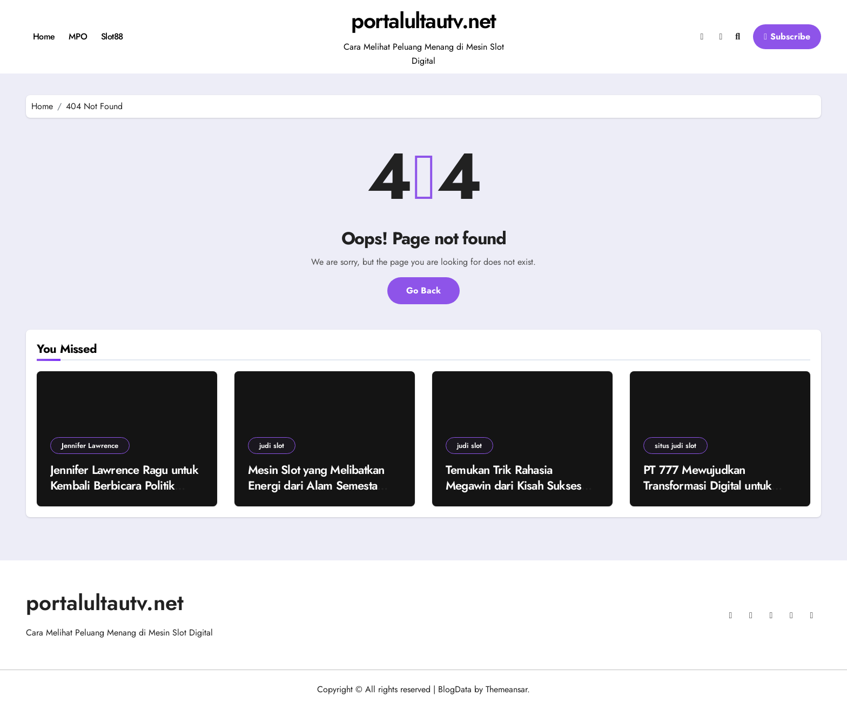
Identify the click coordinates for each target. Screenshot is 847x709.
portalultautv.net (423, 20)
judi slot (271, 445)
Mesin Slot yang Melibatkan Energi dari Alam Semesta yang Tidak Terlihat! (316, 485)
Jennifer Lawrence (90, 445)
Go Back (423, 290)
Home (44, 36)
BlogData (455, 689)
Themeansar (506, 689)
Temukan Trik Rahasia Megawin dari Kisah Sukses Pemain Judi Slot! (513, 485)
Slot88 (112, 36)
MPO (78, 36)
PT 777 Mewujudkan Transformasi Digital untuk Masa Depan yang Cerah (707, 485)
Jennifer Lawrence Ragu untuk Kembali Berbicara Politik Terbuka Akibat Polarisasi (124, 485)
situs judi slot (675, 445)
